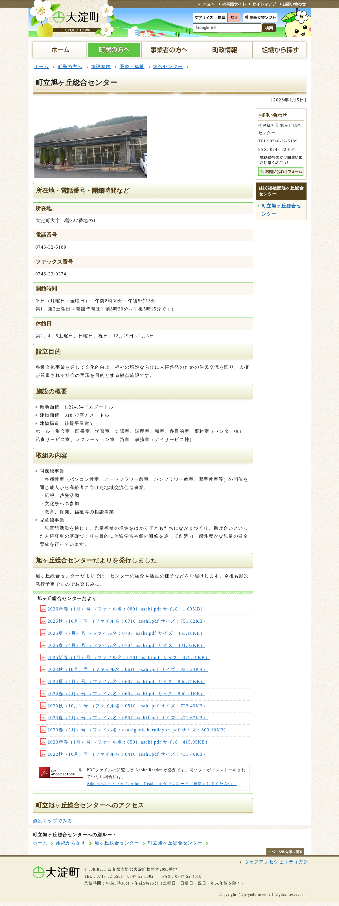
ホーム (41, 66)
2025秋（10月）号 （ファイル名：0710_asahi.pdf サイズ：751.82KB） (124, 621)
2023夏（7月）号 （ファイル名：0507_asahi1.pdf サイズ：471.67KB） (124, 717)
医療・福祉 (132, 66)
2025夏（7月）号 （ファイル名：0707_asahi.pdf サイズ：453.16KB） (122, 633)
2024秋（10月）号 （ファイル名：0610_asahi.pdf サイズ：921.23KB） (124, 669)
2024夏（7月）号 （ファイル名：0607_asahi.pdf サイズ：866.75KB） (122, 681)
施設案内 (101, 66)
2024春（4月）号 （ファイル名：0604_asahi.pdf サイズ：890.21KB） (122, 693)
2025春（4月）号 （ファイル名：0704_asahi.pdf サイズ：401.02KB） (122, 645)
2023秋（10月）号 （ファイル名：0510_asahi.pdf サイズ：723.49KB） (124, 705)
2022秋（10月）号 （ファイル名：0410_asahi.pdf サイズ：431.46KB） (124, 754)
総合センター (168, 66)
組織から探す (71, 842)
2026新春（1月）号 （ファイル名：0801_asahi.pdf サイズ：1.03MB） (122, 609)
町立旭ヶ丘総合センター (175, 842)
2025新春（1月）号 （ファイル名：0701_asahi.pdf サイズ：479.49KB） (125, 657)
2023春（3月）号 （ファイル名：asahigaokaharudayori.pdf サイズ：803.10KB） (134, 729)
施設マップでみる (53, 820)
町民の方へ (70, 66)
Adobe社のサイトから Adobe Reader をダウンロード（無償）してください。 (162, 784)
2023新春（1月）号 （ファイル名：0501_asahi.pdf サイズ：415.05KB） (125, 742)
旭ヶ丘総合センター (117, 842)
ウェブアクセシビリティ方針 (276, 861)
